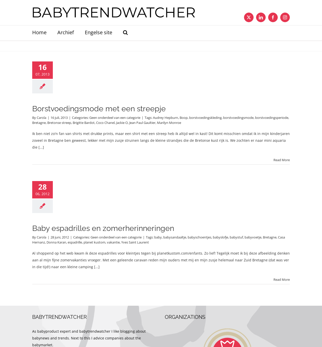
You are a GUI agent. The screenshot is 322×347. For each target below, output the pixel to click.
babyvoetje (253, 237)
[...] (41, 147)
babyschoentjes (199, 237)
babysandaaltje (174, 237)
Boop (184, 117)
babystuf (236, 237)
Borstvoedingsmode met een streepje (99, 108)
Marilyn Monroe (169, 122)
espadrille (75, 242)
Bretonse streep (59, 122)
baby (158, 237)
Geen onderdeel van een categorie (114, 117)
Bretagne (39, 122)
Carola (41, 117)
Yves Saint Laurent (135, 242)
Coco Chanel (105, 122)
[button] (125, 33)
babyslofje (220, 237)
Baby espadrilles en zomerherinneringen (103, 228)
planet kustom (94, 242)
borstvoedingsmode (238, 117)
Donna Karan (56, 242)
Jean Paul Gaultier (142, 122)
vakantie (113, 242)
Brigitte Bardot (84, 122)
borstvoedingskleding (205, 117)
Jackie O (122, 122)
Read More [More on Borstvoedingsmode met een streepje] (281, 160)
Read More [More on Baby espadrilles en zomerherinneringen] (281, 279)
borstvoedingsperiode (271, 117)
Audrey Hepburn (165, 117)
